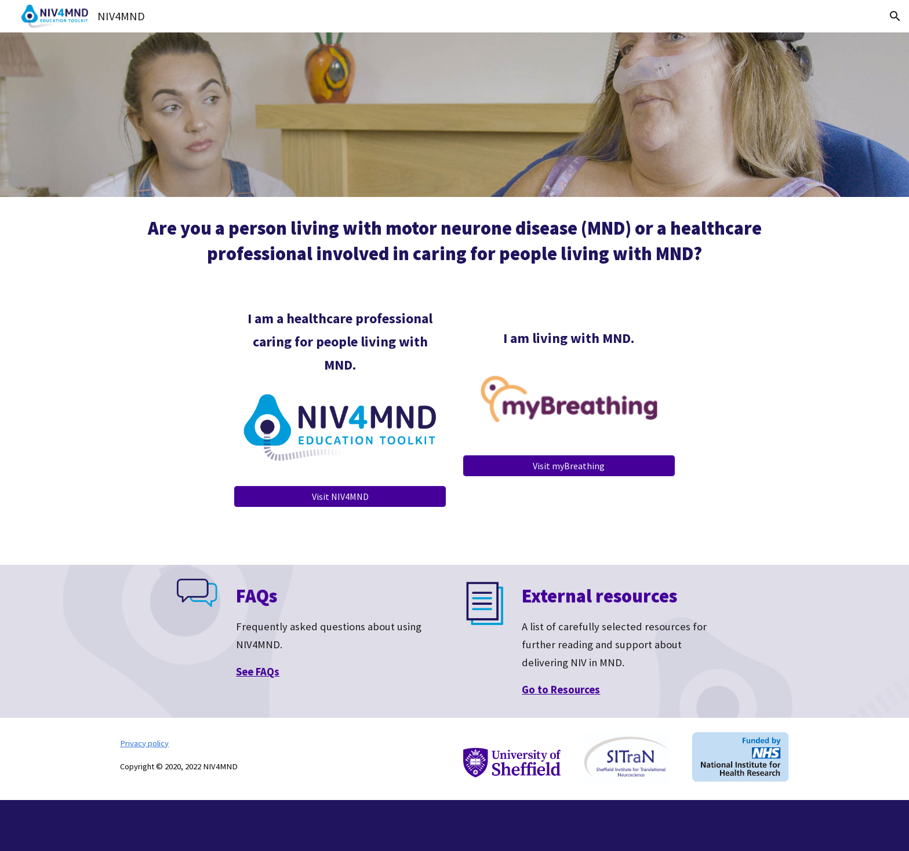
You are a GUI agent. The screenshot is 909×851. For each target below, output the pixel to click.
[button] (895, 16)
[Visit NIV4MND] (340, 496)
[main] (454, 241)
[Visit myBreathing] (569, 466)
